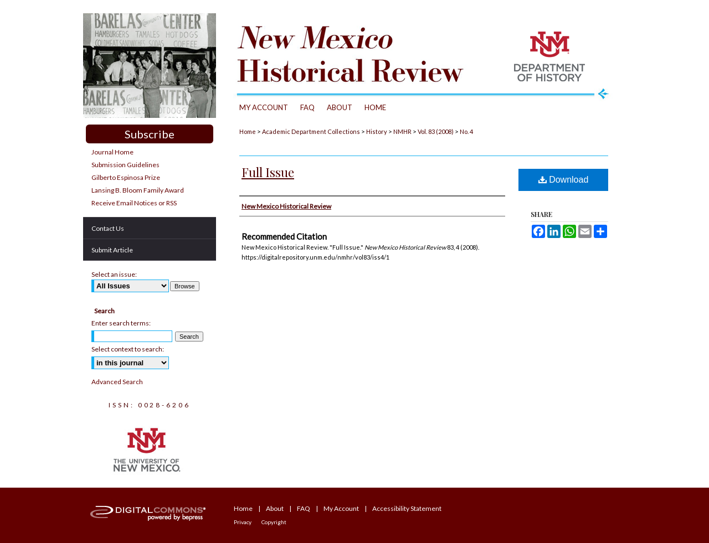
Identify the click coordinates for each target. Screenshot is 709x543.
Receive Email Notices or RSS (134, 203)
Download (563, 179)
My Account (341, 508)
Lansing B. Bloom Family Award (137, 190)
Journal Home (112, 152)
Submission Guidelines (125, 165)
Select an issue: (114, 274)
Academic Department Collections (311, 131)
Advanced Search (117, 381)
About (275, 508)
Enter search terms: (121, 323)
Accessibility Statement (406, 508)
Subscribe (149, 134)
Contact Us (107, 228)
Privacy (242, 522)
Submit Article (112, 250)
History (376, 131)
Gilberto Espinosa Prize (125, 177)
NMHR (402, 131)
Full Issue (268, 172)
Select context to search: (127, 349)
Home (247, 131)
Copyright (273, 522)
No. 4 (466, 131)
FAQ (303, 508)
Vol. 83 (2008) (436, 131)
